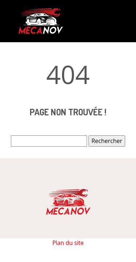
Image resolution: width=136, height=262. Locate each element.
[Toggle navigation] (113, 21)
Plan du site (68, 243)
